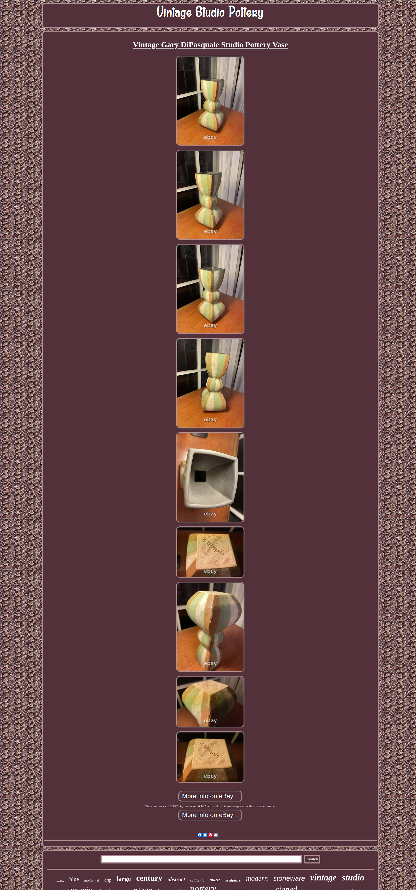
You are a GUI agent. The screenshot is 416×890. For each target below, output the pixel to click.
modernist (91, 880)
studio (353, 877)
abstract (176, 879)
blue (74, 879)
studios (60, 881)
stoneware (289, 878)
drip (107, 880)
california (197, 880)
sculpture (233, 880)
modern (257, 878)
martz (215, 879)
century (149, 878)
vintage (323, 877)
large (123, 878)
